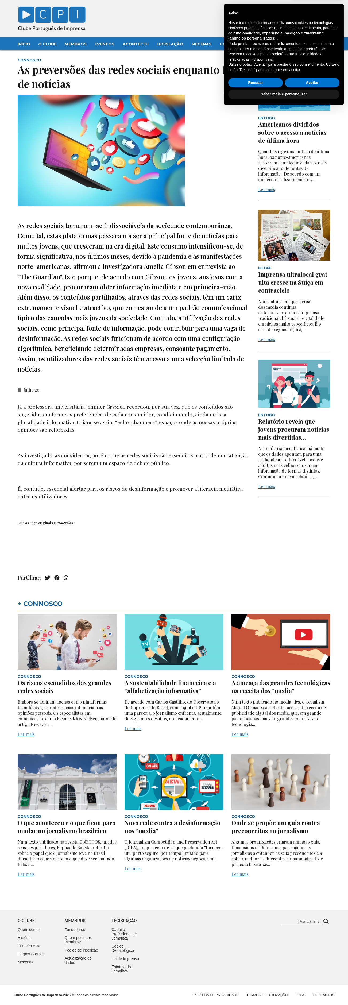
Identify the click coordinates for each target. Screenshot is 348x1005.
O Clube (47, 44)
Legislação (170, 44)
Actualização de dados (78, 960)
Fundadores (75, 929)
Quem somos (29, 929)
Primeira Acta (29, 946)
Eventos (104, 44)
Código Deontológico (122, 948)
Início (24, 44)
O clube (26, 920)
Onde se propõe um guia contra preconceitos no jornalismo (275, 827)
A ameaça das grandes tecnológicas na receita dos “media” (280, 687)
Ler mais (266, 189)
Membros (76, 44)
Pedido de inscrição (81, 950)
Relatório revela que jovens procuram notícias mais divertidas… (293, 429)
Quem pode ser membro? (78, 940)
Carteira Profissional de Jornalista (124, 933)
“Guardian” (66, 523)
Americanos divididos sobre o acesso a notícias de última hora (292, 132)
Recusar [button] (255, 979)
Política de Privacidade (216, 995)
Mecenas (201, 44)
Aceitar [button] (312, 979)
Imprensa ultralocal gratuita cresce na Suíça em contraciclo (292, 282)
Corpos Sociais (31, 954)
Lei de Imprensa (125, 959)
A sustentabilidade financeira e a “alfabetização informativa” (170, 687)
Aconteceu (136, 44)
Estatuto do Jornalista (121, 969)
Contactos (233, 44)
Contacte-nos (314, 10)
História (24, 938)
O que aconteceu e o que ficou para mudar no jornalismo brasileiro (66, 827)
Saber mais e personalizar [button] (284, 990)
